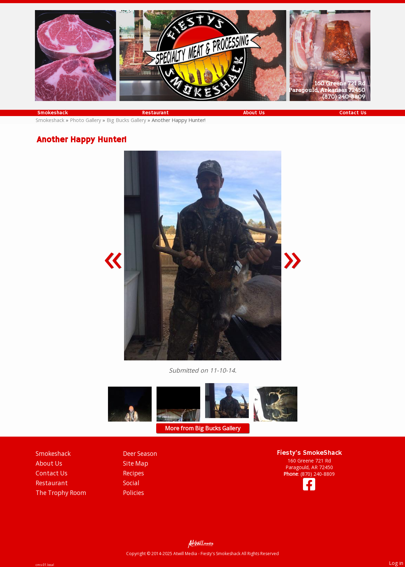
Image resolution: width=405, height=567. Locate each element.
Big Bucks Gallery (126, 120)
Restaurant (155, 113)
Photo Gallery (85, 120)
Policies (133, 493)
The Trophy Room (61, 493)
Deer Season (140, 454)
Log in (396, 563)
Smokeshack (52, 113)
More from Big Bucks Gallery (202, 428)
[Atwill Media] (202, 543)
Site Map (135, 463)
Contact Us (353, 113)
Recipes (133, 473)
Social (131, 483)
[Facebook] (309, 487)
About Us (254, 113)
